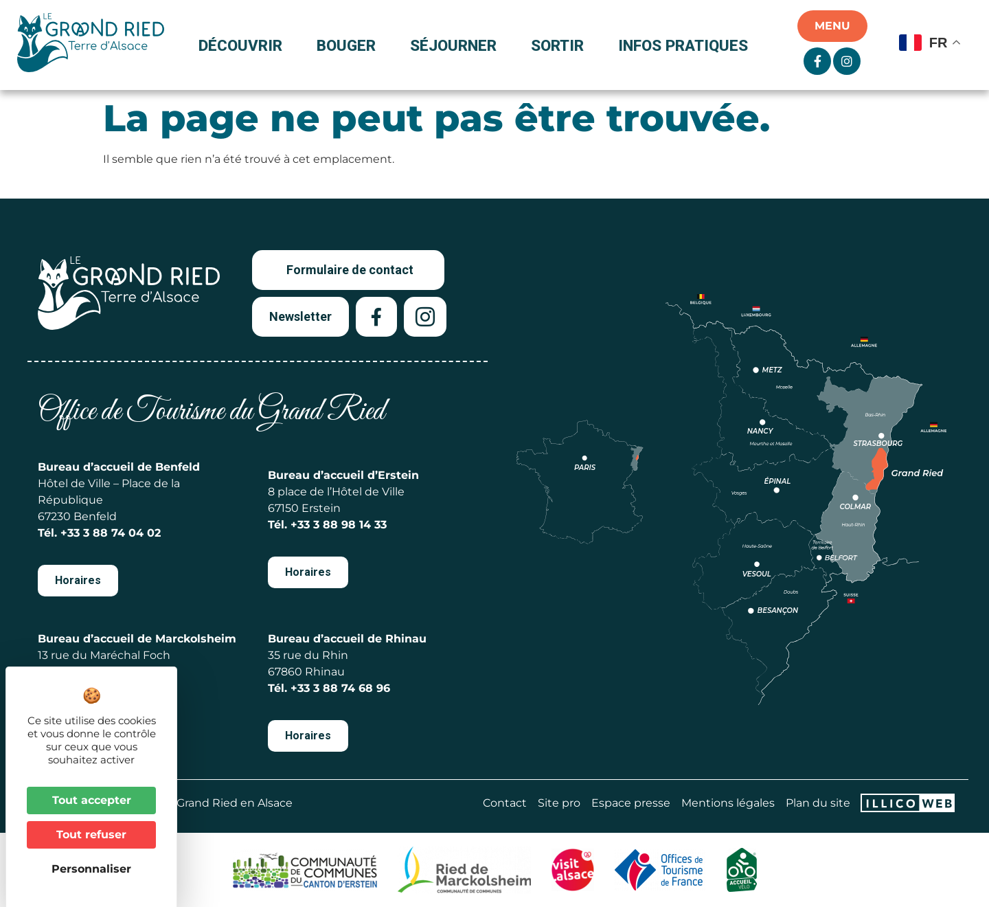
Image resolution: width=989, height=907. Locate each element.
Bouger (350, 45)
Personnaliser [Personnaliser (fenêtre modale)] (91, 868)
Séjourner (456, 45)
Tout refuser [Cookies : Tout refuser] (91, 834)
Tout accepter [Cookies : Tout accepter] (91, 800)
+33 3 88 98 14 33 (339, 524)
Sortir (561, 45)
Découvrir (243, 45)
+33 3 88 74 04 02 (110, 532)
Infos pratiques (683, 45)
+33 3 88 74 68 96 (340, 688)
